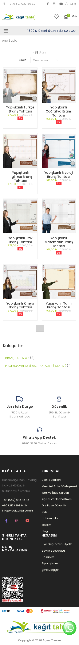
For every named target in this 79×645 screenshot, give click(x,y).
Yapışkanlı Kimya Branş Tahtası (20, 305)
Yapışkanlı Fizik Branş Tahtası (20, 240)
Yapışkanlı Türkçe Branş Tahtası (20, 109)
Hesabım (48, 557)
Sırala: (23, 60)
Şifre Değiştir (50, 570)
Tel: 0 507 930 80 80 (19, 4)
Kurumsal (51, 471)
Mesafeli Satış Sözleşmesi (59, 486)
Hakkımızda (50, 518)
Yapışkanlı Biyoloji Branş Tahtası (58, 174)
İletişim (46, 525)
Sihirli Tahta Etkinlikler (14, 537)
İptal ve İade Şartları (55, 493)
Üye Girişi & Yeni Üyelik (57, 544)
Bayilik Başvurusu (53, 551)
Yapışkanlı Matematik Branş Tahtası (59, 242)
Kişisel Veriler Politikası (57, 499)
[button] (69, 16)
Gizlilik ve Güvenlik (54, 505)
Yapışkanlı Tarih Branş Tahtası (59, 305)
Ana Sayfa (9, 40)
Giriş (70, 4)
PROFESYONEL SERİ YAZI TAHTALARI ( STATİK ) (35, 366)
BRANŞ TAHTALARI (17, 358)
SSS (44, 512)
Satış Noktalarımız (15, 549)
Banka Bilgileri (51, 480)
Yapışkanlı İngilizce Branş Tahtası (20, 176)
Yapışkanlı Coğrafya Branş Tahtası (59, 111)
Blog (45, 531)
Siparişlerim (50, 563)
